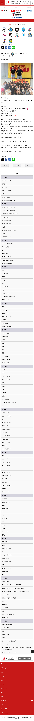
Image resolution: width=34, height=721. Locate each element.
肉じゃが (4, 518)
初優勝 (3, 270)
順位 (2, 672)
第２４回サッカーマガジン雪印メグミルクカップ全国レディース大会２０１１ (16, 648)
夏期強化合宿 (5, 634)
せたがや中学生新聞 (7, 624)
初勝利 (3, 396)
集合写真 (4, 445)
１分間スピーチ (6, 442)
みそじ (3, 373)
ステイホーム (5, 290)
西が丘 (3, 340)
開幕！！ (4, 565)
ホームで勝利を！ (6, 472)
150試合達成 (5, 273)
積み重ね (4, 184)
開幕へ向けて (5, 571)
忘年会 (3, 369)
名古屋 (3, 525)
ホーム (2, 664)
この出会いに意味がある (8, 296)
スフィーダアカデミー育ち (9, 207)
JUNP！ (4, 392)
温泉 (3, 522)
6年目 (3, 233)
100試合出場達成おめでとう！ (10, 214)
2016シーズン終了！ (7, 416)
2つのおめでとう (6, 316)
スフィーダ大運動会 (7, 263)
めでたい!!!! (5, 617)
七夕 (3, 515)
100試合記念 (5, 439)
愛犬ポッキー (5, 386)
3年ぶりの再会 (6, 323)
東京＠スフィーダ (6, 568)
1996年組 (4, 310)
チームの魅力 (5, 217)
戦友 (3, 353)
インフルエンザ (6, 379)
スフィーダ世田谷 (6, 220)
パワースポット (6, 333)
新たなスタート (6, 359)
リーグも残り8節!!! (7, 555)
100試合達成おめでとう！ (9, 260)
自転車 (3, 528)
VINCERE (4, 488)
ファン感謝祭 (5, 399)
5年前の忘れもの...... (7, 237)
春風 (3, 611)
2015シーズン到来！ (7, 485)
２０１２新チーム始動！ (8, 614)
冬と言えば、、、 (6, 502)
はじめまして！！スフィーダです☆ (11, 652)
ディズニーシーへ (6, 180)
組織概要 (3, 701)
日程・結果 (4, 668)
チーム (2, 676)
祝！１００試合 (6, 465)
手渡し (3, 505)
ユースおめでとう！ (7, 257)
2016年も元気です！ (7, 449)
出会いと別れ (5, 313)
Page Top (32, 651)
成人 (3, 406)
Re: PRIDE (4, 482)
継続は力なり (5, 558)
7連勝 (3, 227)
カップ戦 (4, 432)
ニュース (3, 684)
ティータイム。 (6, 531)
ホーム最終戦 (5, 247)
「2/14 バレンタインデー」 (9, 402)
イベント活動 (5, 412)
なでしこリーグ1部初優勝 (9, 210)
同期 (3, 349)
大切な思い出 (5, 293)
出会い (3, 277)
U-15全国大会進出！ (7, 475)
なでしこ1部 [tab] (12, 25)
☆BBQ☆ (4, 389)
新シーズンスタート (7, 326)
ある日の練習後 (6, 429)
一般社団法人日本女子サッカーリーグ (17, 3)
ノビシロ (4, 187)
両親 (3, 306)
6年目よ (4, 320)
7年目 (3, 280)
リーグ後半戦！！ (6, 436)
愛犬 (3, 283)
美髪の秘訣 (5, 253)
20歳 (3, 631)
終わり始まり (5, 336)
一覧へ (17, 165)
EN (32, 4)
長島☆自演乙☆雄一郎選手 (9, 598)
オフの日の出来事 (6, 223)
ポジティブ (5, 426)
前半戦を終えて (6, 197)
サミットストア (6, 376)
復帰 (3, 250)
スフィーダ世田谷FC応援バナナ (10, 200)
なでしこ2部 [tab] (21, 25)
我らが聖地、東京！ (7, 548)
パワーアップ (5, 594)
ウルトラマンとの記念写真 (9, 641)
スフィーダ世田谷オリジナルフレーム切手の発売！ (15, 591)
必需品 (3, 637)
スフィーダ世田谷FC (7, 243)
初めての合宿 (5, 363)
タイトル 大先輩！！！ (8, 190)
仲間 (3, 455)
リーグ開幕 (5, 356)
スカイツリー (5, 581)
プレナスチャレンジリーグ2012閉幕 (11, 585)
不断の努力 (5, 542)
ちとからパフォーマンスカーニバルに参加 (13, 588)
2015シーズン (5, 459)
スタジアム (4, 688)
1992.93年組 (5, 286)
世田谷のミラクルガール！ (9, 230)
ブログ (2, 680)
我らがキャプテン (6, 422)
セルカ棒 (4, 498)
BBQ (3, 346)
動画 (2, 692)
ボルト (3, 574)
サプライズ (5, 644)
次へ (28, 165)
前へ (5, 165)
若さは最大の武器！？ (8, 561)
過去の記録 (4, 709)
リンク (2, 705)
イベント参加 (5, 628)
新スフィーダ (5, 492)
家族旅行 (4, 343)
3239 (3, 194)
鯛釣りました (5, 300)
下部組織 (4, 604)
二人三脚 (4, 478)
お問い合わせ (4, 713)
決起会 (3, 383)
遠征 (3, 601)
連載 (2, 696)
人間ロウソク (5, 508)
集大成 (3, 545)
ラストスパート (6, 462)
